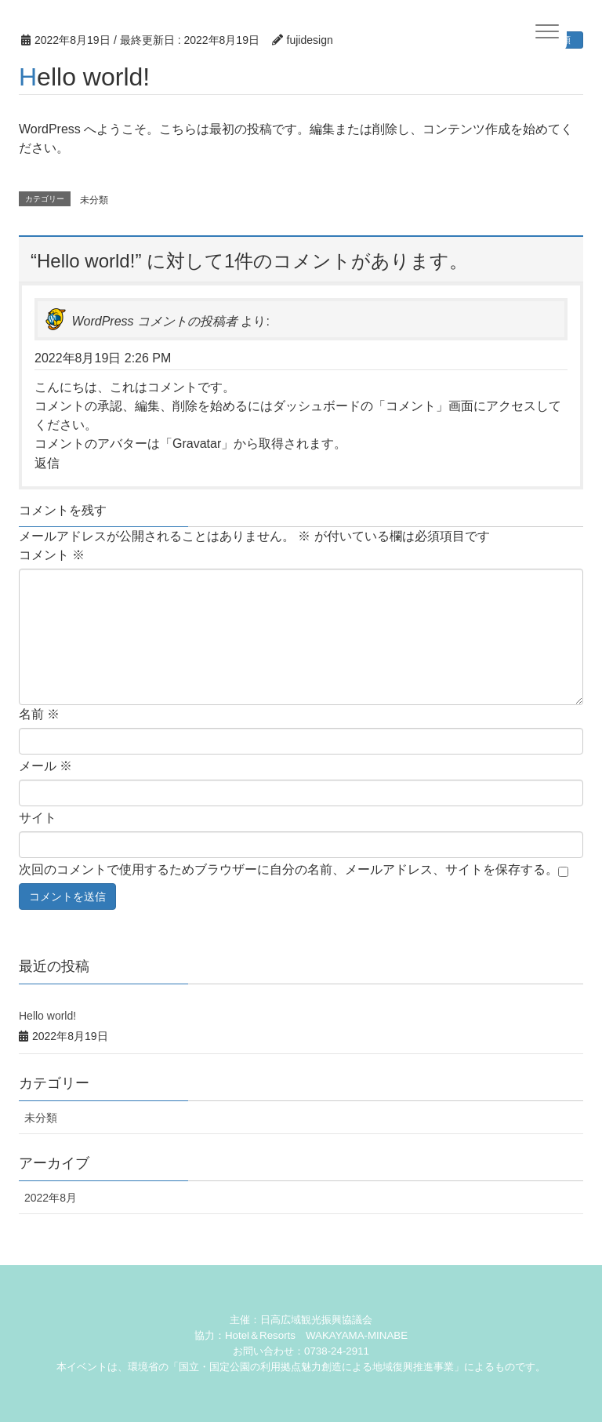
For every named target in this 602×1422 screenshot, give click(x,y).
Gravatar (196, 443)
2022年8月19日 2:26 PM (102, 358)
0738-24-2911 (336, 1351)
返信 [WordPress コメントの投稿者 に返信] (47, 463)
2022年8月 (50, 1197)
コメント (52, 555)
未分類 (94, 200)
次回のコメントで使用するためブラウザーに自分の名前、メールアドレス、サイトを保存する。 (288, 869)
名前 (39, 714)
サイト (37, 817)
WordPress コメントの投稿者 (154, 321)
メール (45, 766)
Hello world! (47, 1015)
